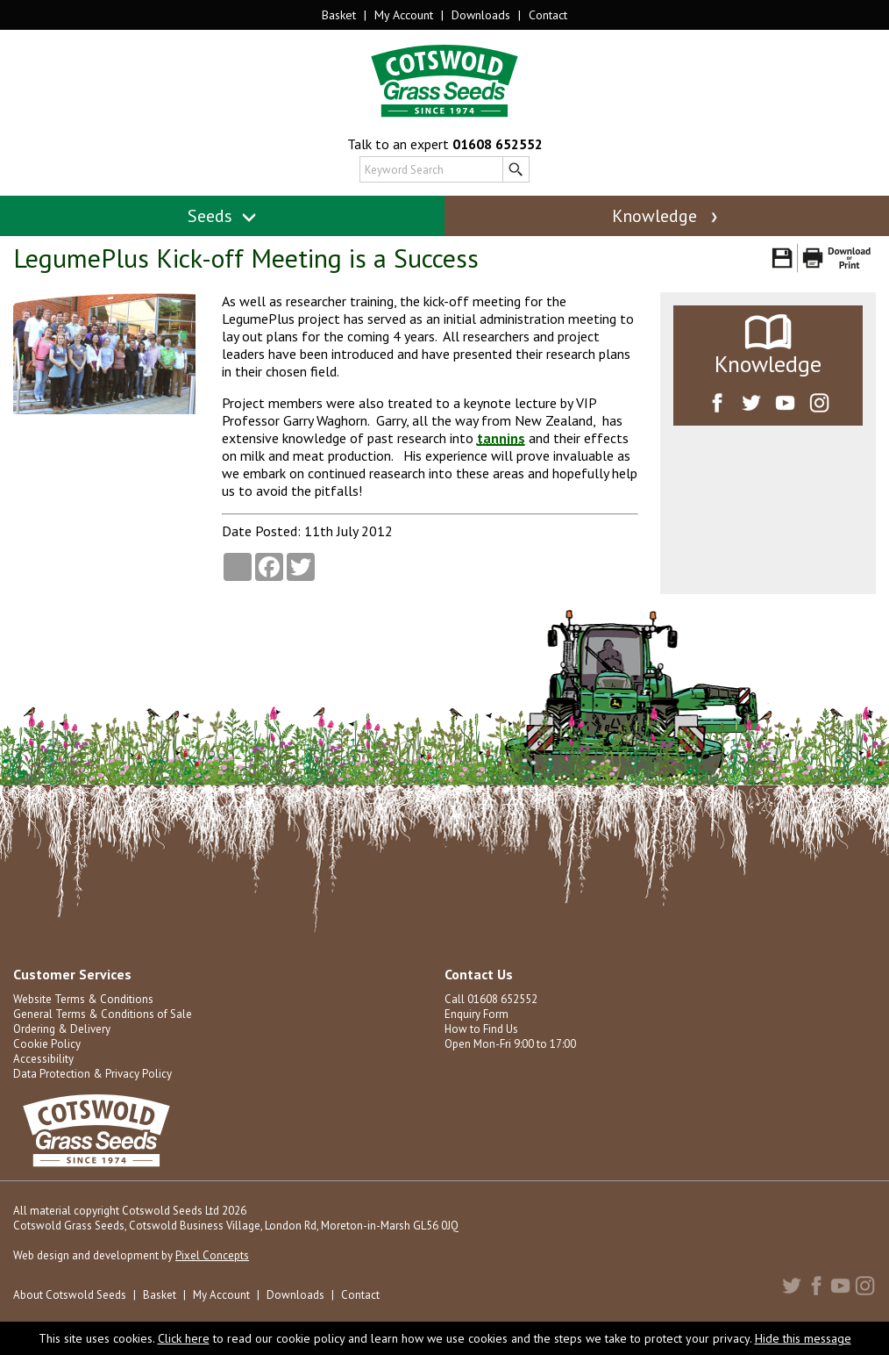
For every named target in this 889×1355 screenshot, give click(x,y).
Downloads (481, 15)
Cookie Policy (47, 1043)
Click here (184, 1338)
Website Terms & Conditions (83, 999)
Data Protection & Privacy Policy (92, 1073)
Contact (548, 15)
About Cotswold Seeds (69, 1294)
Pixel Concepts (212, 1255)
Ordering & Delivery (61, 1029)
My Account (403, 15)
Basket (339, 15)
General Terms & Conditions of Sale (102, 1014)
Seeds (222, 215)
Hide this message (803, 1338)
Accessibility (43, 1058)
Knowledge (666, 215)
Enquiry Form (476, 1014)
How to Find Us (481, 1029)
